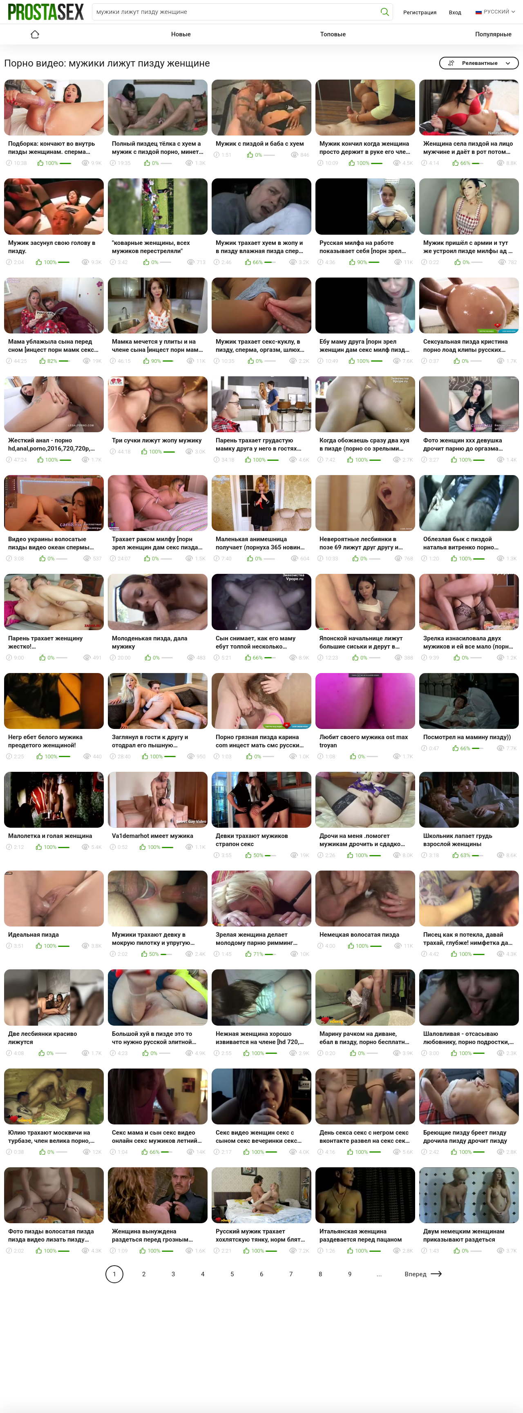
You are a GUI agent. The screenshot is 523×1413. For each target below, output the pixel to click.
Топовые (333, 34)
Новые (181, 34)
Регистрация (419, 12)
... (379, 1274)
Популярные (493, 34)
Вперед (416, 1274)
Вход (455, 12)
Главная (35, 34)
